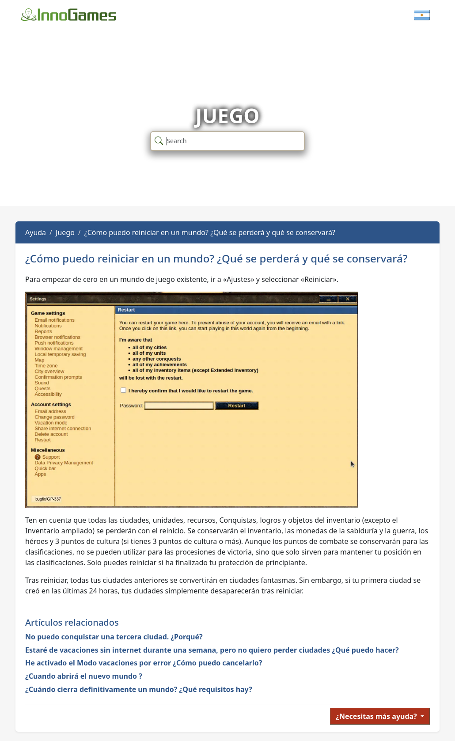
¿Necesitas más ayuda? (377, 716)
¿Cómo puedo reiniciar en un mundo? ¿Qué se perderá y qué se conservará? (209, 232)
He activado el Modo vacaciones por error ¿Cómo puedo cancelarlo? (143, 663)
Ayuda (35, 232)
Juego (65, 232)
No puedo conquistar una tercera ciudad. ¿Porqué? (114, 637)
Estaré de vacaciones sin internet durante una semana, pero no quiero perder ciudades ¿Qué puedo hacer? (212, 650)
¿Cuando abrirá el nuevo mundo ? (83, 676)
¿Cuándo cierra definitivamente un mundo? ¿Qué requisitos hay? (138, 689)
